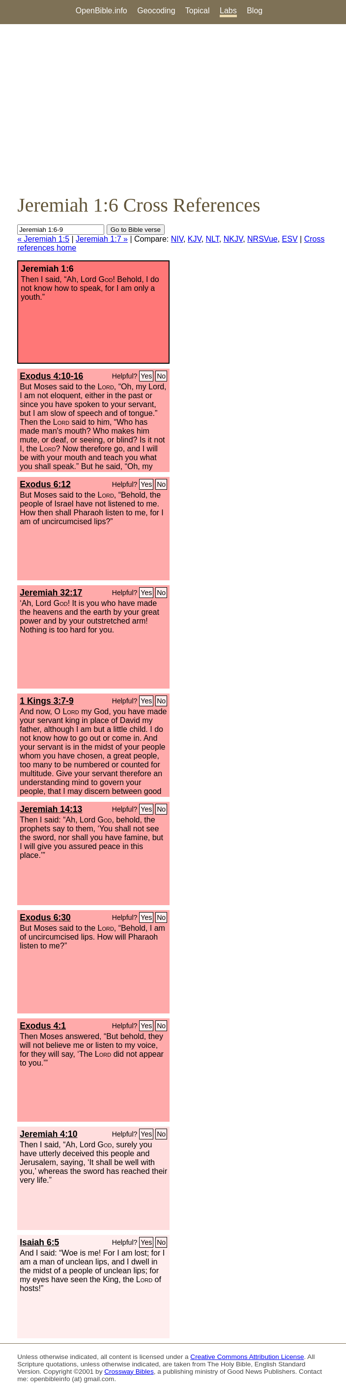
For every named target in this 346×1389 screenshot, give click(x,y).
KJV (195, 239)
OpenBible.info (101, 10)
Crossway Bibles (128, 1371)
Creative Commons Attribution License (247, 1356)
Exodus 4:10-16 (51, 376)
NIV (177, 239)
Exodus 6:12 (45, 484)
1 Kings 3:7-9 (47, 701)
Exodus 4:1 (43, 1026)
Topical (197, 10)
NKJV (233, 239)
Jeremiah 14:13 (51, 809)
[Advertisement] (173, 109)
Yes (146, 376)
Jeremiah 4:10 (48, 1134)
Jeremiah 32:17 (51, 593)
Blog (254, 10)
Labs (228, 10)
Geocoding (156, 10)
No (161, 376)
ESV (290, 239)
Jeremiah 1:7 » (102, 239)
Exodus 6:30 (45, 917)
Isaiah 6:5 (39, 1242)
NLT (212, 239)
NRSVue (262, 239)
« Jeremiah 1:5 (43, 239)
